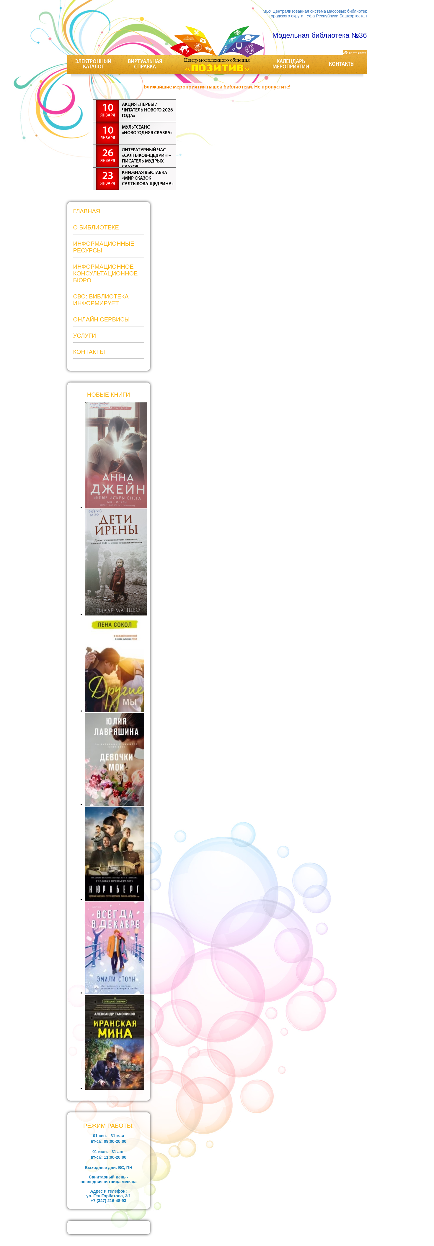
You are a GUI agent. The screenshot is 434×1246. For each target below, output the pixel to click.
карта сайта (354, 53)
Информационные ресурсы (103, 247)
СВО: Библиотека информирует (101, 299)
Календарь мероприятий (291, 64)
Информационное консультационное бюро (105, 273)
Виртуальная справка (145, 64)
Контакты (342, 64)
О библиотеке (96, 227)
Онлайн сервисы (101, 319)
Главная (86, 211)
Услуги (84, 335)
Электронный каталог (93, 64)
